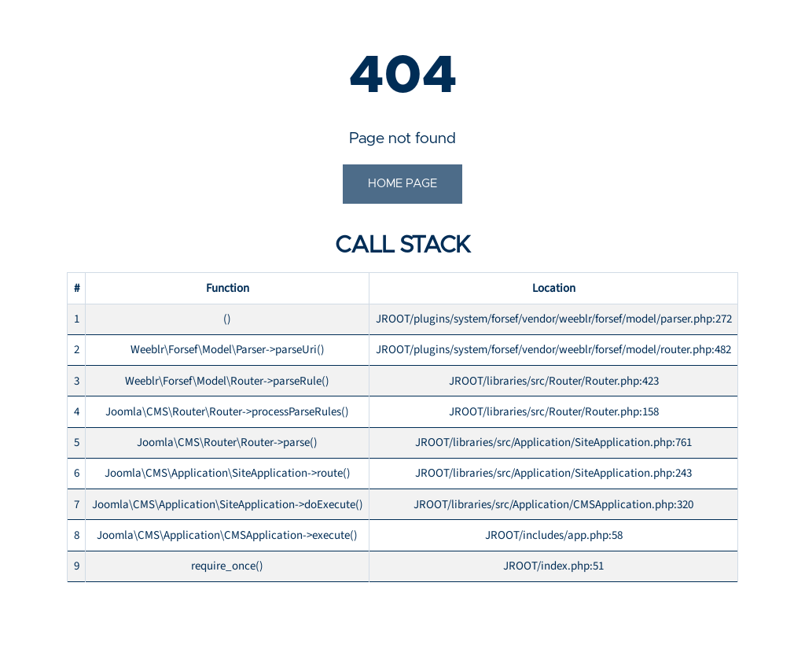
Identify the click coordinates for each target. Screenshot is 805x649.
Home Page (402, 184)
